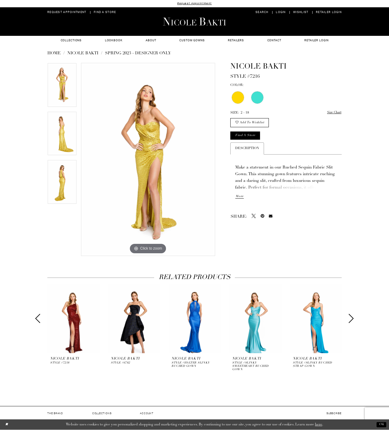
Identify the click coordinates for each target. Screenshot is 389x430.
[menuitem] (67, 12)
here (318, 424)
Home (54, 54)
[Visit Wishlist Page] (300, 12)
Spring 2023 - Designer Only (138, 54)
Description (247, 149)
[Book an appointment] (67, 12)
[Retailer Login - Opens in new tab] (329, 12)
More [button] (239, 198)
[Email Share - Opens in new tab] (270, 218)
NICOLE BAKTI (82, 54)
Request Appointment (194, 3)
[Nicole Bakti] (194, 22)
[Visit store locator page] (105, 12)
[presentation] (73, 318)
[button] (280, 12)
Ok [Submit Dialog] (381, 424)
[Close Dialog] (7, 425)
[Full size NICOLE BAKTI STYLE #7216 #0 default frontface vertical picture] (148, 159)
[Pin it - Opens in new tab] (262, 217)
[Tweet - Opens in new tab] (254, 217)
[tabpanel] (62, 87)
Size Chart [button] (333, 113)
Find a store (245, 136)
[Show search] (262, 12)
